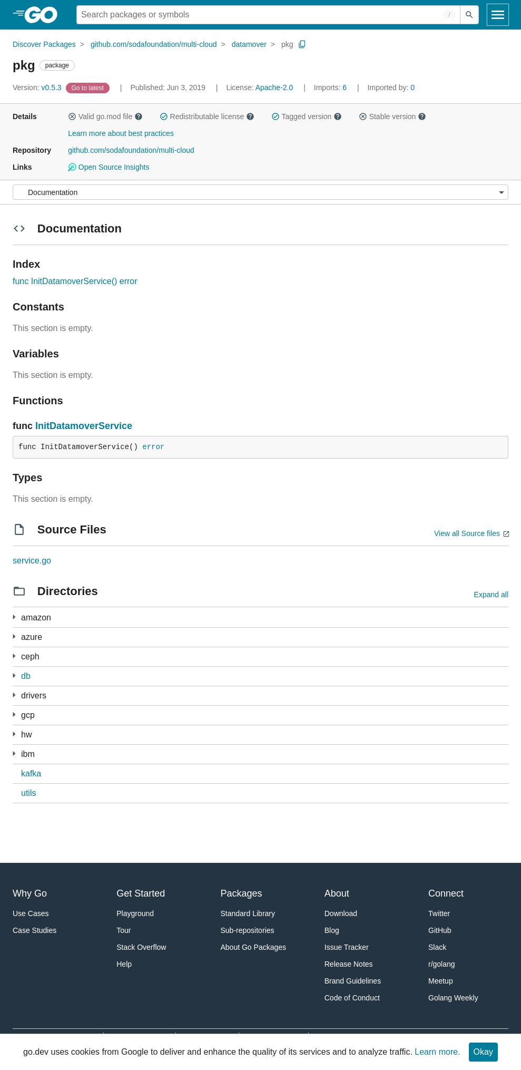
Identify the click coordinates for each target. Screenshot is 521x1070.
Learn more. (437, 1051)
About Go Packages (254, 947)
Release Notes (349, 964)
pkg (287, 44)
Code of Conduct (352, 998)
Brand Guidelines (353, 981)
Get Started (140, 893)
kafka (31, 773)
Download (341, 913)
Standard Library (248, 913)
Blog (332, 930)
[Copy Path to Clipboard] (302, 44)
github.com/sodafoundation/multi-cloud (154, 44)
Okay (483, 1051)
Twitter (439, 913)
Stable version (392, 116)
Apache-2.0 (274, 87)
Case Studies (34, 930)
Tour (123, 930)
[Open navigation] (497, 14)
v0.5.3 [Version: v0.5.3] (38, 87)
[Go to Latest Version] (89, 87)
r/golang (441, 964)
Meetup (440, 981)
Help (124, 964)
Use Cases (30, 913)
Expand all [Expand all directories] (491, 594)
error (153, 447)
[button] (72, 116)
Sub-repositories (247, 930)
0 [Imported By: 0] (391, 87)
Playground (135, 913)
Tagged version (306, 116)
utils (28, 793)
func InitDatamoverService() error (75, 281)
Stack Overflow (141, 947)
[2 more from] (14, 695)
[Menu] (260, 192)
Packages (241, 893)
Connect (446, 893)
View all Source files (467, 533)
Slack (437, 947)
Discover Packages (44, 44)
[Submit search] (469, 14)
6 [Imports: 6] (331, 87)
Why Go (30, 893)
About (337, 893)
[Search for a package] (268, 14)
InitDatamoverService (83, 426)
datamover (249, 44)
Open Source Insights (108, 167)
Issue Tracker (347, 947)
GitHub (439, 930)
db (26, 676)
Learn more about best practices (121, 133)
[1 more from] (14, 617)
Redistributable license (207, 116)
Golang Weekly (453, 998)
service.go (32, 560)
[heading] (44, 14)
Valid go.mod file (105, 116)
